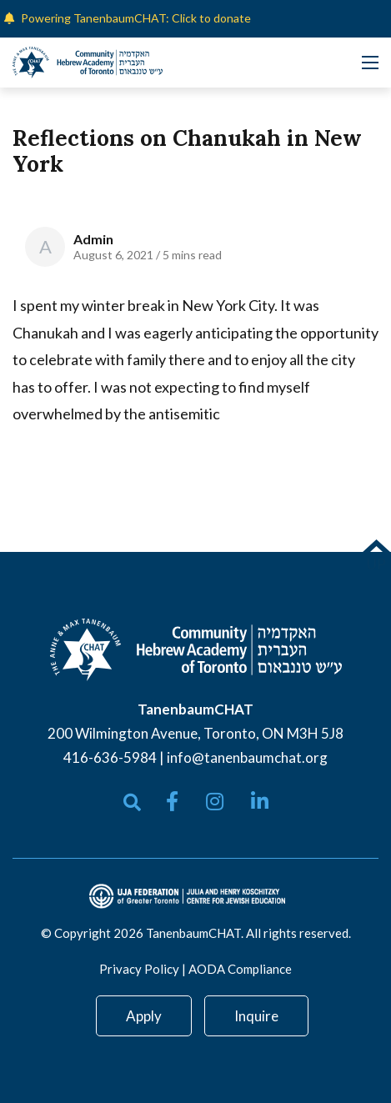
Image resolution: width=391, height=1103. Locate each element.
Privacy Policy (139, 968)
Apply (144, 1016)
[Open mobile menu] (370, 62)
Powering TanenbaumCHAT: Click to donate (136, 18)
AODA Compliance (240, 968)
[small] (172, 801)
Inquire (256, 1016)
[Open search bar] (132, 802)
